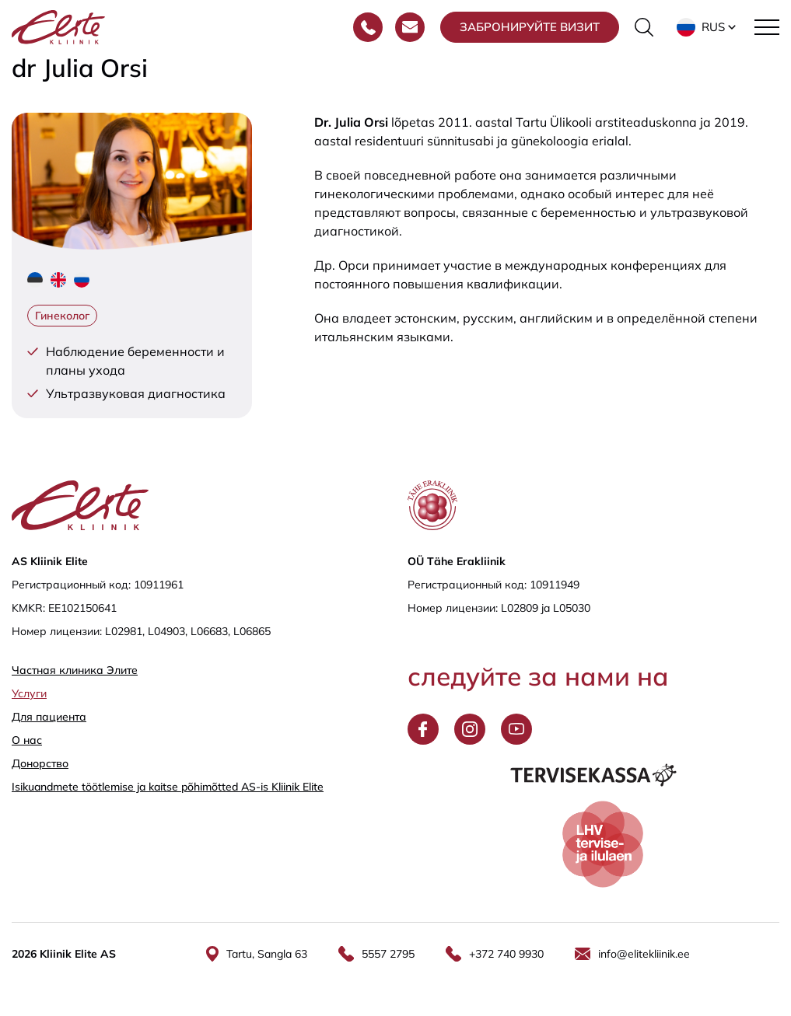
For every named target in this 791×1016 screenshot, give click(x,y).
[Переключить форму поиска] (644, 27)
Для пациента (49, 717)
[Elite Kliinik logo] (58, 25)
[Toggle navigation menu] (766, 27)
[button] (708, 27)
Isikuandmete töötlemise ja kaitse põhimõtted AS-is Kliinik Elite (168, 787)
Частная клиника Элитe (75, 670)
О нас (27, 740)
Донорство (40, 763)
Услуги (29, 693)
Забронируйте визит (530, 26)
